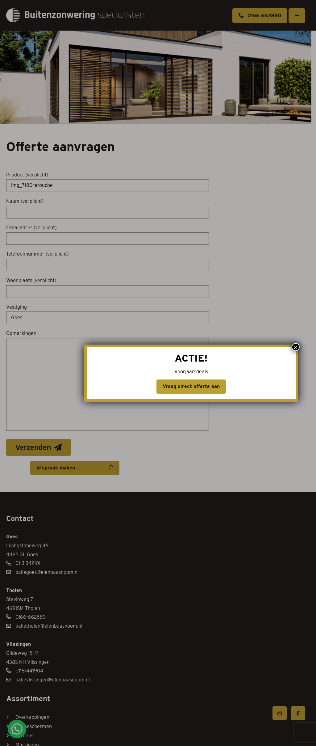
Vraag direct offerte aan (158, 386)
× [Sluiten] (250, 347)
